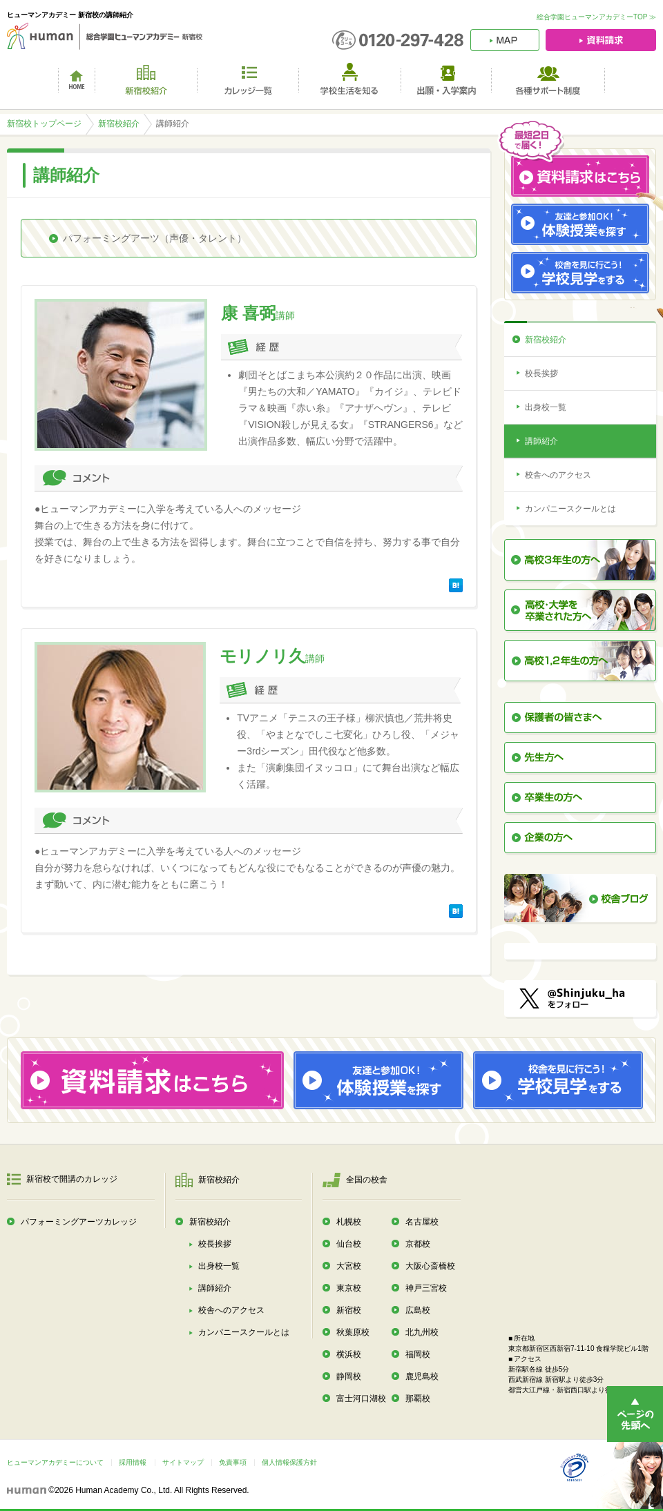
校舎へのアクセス (558, 475)
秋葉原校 (352, 1332)
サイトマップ (183, 1462)
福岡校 (417, 1354)
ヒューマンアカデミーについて (55, 1462)
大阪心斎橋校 (430, 1266)
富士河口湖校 (361, 1398)
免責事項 (233, 1462)
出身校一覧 (545, 407)
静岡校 (348, 1376)
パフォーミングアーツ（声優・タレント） (155, 238)
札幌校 (348, 1222)
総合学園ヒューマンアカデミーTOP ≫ (596, 17)
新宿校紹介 (119, 123)
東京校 (348, 1288)
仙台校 (348, 1244)
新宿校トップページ (44, 123)
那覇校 (417, 1398)
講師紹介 (541, 441)
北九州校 (422, 1332)
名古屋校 (422, 1222)
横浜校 (348, 1354)
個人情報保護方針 (289, 1462)
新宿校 (348, 1310)
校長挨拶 (541, 373)
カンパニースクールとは (570, 509)
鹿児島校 (422, 1376)
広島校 (417, 1310)
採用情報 (132, 1462)
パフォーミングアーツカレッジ (79, 1222)
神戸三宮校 (426, 1288)
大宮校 (348, 1266)
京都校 (417, 1244)
